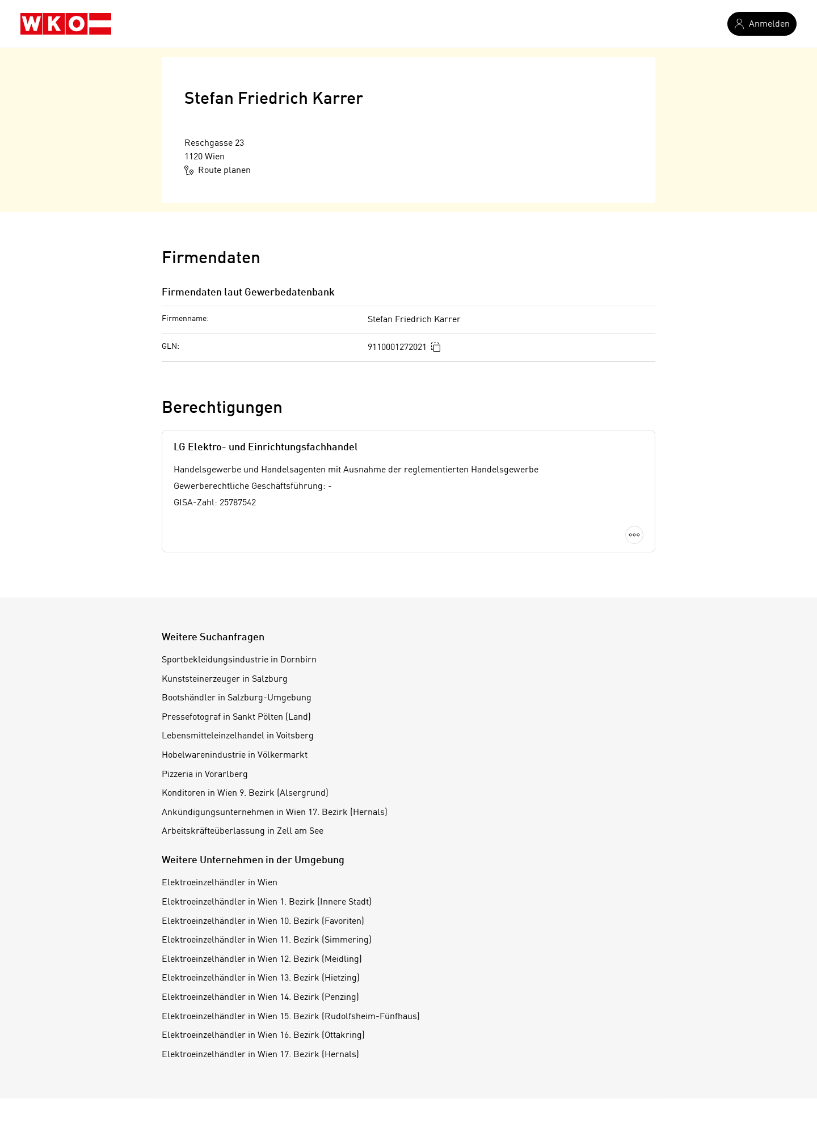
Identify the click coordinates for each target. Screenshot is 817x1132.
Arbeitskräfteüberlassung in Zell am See (242, 831)
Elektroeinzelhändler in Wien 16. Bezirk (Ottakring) (263, 1035)
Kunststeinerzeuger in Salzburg (225, 679)
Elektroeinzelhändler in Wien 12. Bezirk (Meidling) (262, 959)
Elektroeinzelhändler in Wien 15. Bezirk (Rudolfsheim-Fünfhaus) (291, 1016)
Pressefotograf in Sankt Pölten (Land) (236, 717)
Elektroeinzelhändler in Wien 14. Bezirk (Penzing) (260, 997)
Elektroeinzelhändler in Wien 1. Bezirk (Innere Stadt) (267, 902)
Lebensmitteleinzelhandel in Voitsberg (238, 736)
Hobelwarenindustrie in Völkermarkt (235, 755)
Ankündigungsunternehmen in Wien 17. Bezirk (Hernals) (275, 812)
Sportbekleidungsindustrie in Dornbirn (239, 660)
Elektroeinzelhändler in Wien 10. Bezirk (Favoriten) (263, 921)
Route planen (217, 170)
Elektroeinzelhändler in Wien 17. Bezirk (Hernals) (260, 1054)
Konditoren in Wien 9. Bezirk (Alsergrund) (245, 793)
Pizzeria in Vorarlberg (205, 774)
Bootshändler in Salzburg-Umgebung (236, 698)
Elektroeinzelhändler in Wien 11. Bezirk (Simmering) (267, 940)
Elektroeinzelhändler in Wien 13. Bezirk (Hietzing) (261, 978)
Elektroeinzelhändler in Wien (219, 883)
